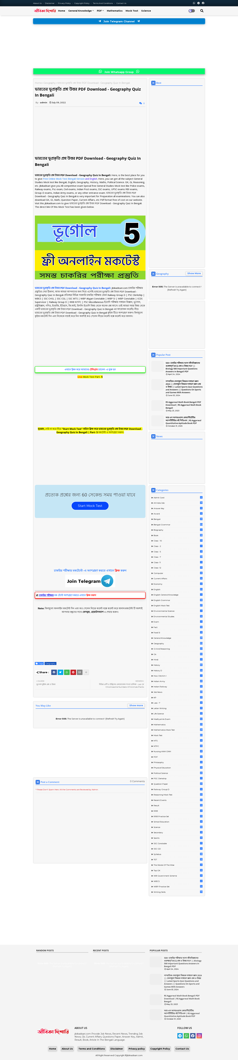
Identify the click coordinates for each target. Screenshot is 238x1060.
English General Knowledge (178, 594)
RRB (178, 810)
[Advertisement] (119, 46)
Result (178, 805)
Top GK (178, 870)
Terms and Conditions (103, 3)
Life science (178, 713)
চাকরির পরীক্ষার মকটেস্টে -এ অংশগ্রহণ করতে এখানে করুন (90, 570)
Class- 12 (178, 567)
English (178, 589)
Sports (178, 837)
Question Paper (178, 783)
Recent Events (178, 800)
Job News (178, 692)
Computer (178, 573)
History (178, 665)
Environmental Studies (178, 616)
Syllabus (178, 854)
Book (178, 535)
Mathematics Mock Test (178, 729)
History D (178, 670)
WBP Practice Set (178, 886)
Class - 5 (178, 551)
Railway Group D (178, 789)
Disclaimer (50, 3)
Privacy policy (137, 1048)
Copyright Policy (82, 3)
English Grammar (178, 600)
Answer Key (178, 508)
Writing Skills (178, 892)
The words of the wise (178, 864)
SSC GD (178, 848)
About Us (37, 3)
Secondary (178, 832)
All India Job (178, 502)
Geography (50, 83)
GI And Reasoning (178, 648)
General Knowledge (80, 10)
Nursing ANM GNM (178, 751)
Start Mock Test (90, 506)
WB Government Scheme (178, 875)
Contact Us (182, 1048)
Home (61, 10)
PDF (99, 10)
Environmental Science (178, 611)
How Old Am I (178, 675)
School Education (178, 821)
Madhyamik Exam (178, 719)
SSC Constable (178, 843)
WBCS (178, 881)
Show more (136, 705)
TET (178, 859)
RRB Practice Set (178, 816)
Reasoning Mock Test (178, 794)
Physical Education (178, 767)
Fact (178, 627)
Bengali (178, 519)
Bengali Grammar (178, 524)
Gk (178, 654)
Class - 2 (178, 546)
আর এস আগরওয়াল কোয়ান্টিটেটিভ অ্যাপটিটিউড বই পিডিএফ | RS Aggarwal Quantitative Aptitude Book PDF (183, 420)
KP (178, 697)
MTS (178, 740)
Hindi (178, 659)
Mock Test (132, 10)
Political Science (178, 773)
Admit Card (178, 497)
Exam (178, 621)
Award (178, 513)
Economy (178, 583)
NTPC (178, 746)
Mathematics (115, 10)
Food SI (178, 632)
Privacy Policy (64, 3)
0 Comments (137, 781)
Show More (194, 273)
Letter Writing (178, 708)
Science (146, 10)
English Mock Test (178, 605)
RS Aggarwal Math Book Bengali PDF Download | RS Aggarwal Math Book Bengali (183, 405)
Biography (178, 529)
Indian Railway (178, 686)
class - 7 (178, 556)
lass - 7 (178, 702)
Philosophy (178, 762)
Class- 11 (178, 562)
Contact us (121, 3)
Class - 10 (178, 540)
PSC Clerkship (178, 778)
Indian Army (178, 681)
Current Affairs (178, 578)
